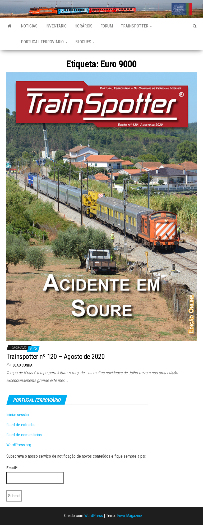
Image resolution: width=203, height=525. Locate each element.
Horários (84, 26)
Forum (106, 26)
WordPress (93, 515)
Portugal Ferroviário (44, 41)
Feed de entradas (20, 424)
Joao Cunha (22, 365)
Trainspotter (136, 26)
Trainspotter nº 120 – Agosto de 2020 (55, 356)
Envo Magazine (129, 515)
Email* (35, 474)
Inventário (56, 26)
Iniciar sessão (17, 414)
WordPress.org (18, 444)
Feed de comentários (24, 434)
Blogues (85, 41)
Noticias (29, 26)
